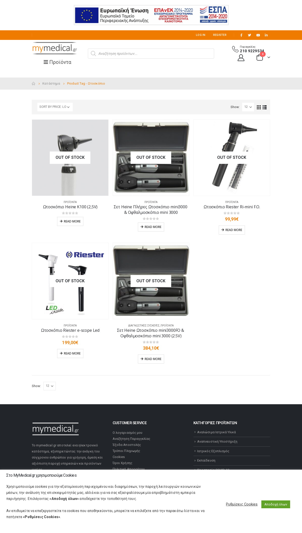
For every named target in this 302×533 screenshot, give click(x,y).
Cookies (119, 457)
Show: (235, 107)
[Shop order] (55, 107)
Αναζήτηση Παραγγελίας (131, 439)
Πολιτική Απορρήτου (129, 469)
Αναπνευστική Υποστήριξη (217, 441)
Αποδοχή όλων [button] (275, 504)
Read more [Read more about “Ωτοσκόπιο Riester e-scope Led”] (72, 353)
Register (219, 35)
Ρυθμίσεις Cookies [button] (242, 504)
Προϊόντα (70, 202)
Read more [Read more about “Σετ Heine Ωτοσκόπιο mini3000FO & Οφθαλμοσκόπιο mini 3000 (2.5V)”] (153, 359)
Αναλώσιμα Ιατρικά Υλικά (216, 432)
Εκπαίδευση (206, 460)
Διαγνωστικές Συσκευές (144, 325)
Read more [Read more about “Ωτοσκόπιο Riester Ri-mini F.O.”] (233, 230)
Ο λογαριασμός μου (127, 433)
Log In (201, 35)
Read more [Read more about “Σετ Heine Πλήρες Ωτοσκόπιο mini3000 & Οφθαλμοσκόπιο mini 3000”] (153, 227)
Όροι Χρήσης (122, 463)
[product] (70, 158)
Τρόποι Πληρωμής (126, 451)
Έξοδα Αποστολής (127, 445)
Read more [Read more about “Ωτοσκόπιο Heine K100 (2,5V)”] (72, 221)
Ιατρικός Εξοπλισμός (213, 451)
